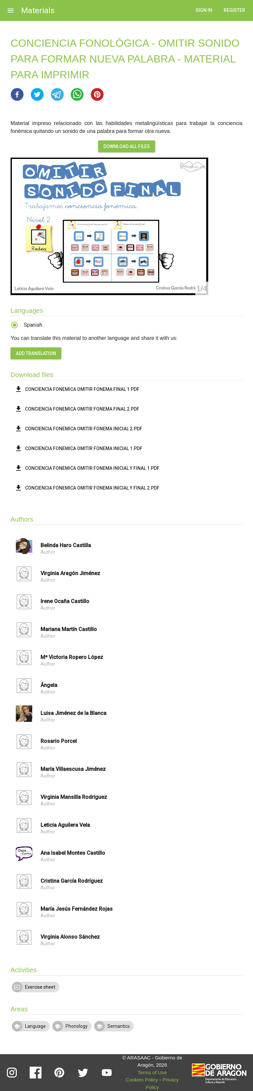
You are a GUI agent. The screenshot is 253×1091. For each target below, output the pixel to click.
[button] (17, 94)
